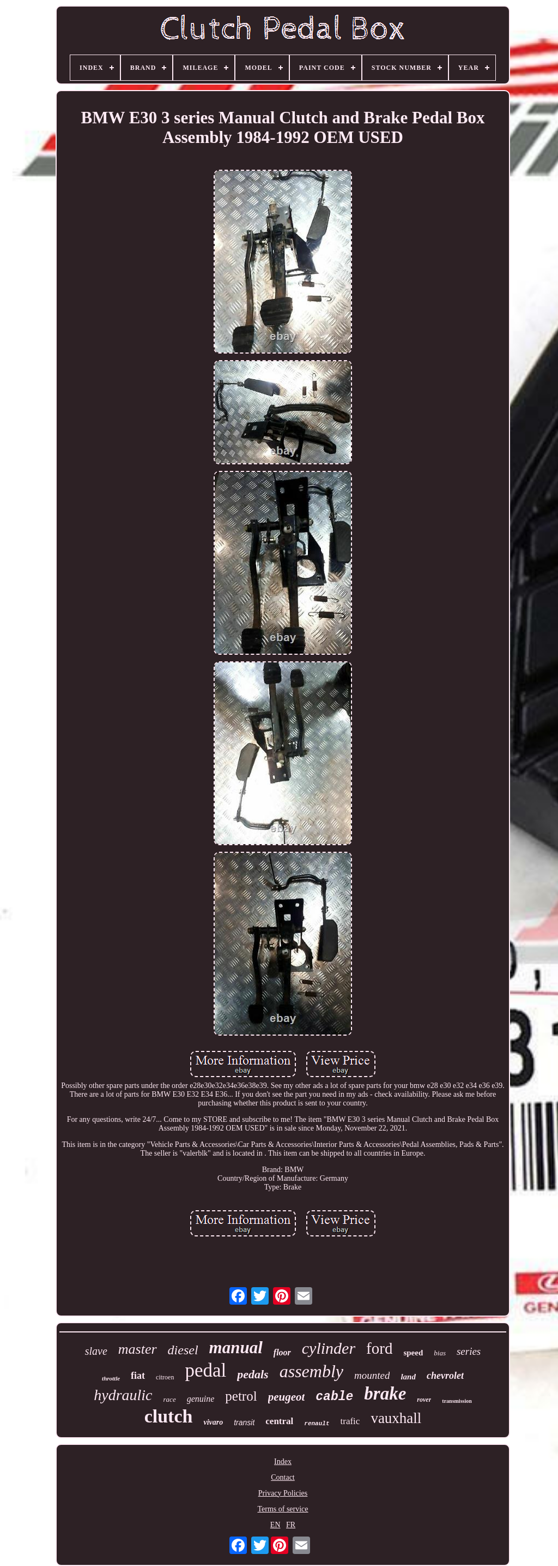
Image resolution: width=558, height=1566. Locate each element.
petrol (241, 1396)
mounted (372, 1375)
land (408, 1376)
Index (283, 1461)
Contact (283, 1477)
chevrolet (445, 1375)
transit (244, 1422)
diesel (183, 1350)
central (279, 1421)
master (137, 1349)
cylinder (328, 1348)
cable (334, 1397)
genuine (201, 1398)
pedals (252, 1374)
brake (385, 1393)
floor (282, 1352)
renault (316, 1423)
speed (413, 1352)
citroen (165, 1377)
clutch (168, 1416)
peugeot (286, 1396)
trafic (350, 1421)
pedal (205, 1370)
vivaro (213, 1422)
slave (96, 1351)
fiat (138, 1375)
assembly (311, 1371)
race (169, 1399)
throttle (111, 1378)
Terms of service (282, 1509)
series (469, 1351)
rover (424, 1399)
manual (236, 1347)
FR (290, 1525)
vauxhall (396, 1418)
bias (440, 1353)
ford (379, 1348)
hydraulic (123, 1394)
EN (275, 1525)
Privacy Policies (283, 1493)
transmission (456, 1401)
